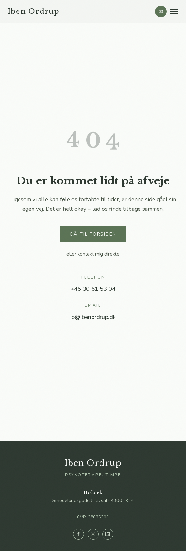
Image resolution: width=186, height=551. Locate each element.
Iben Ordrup (33, 11)
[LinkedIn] (107, 534)
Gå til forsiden (93, 234)
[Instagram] (93, 534)
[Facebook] (78, 534)
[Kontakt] (161, 11)
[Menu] (174, 11)
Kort (130, 500)
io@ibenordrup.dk (93, 317)
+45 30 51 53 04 (93, 289)
